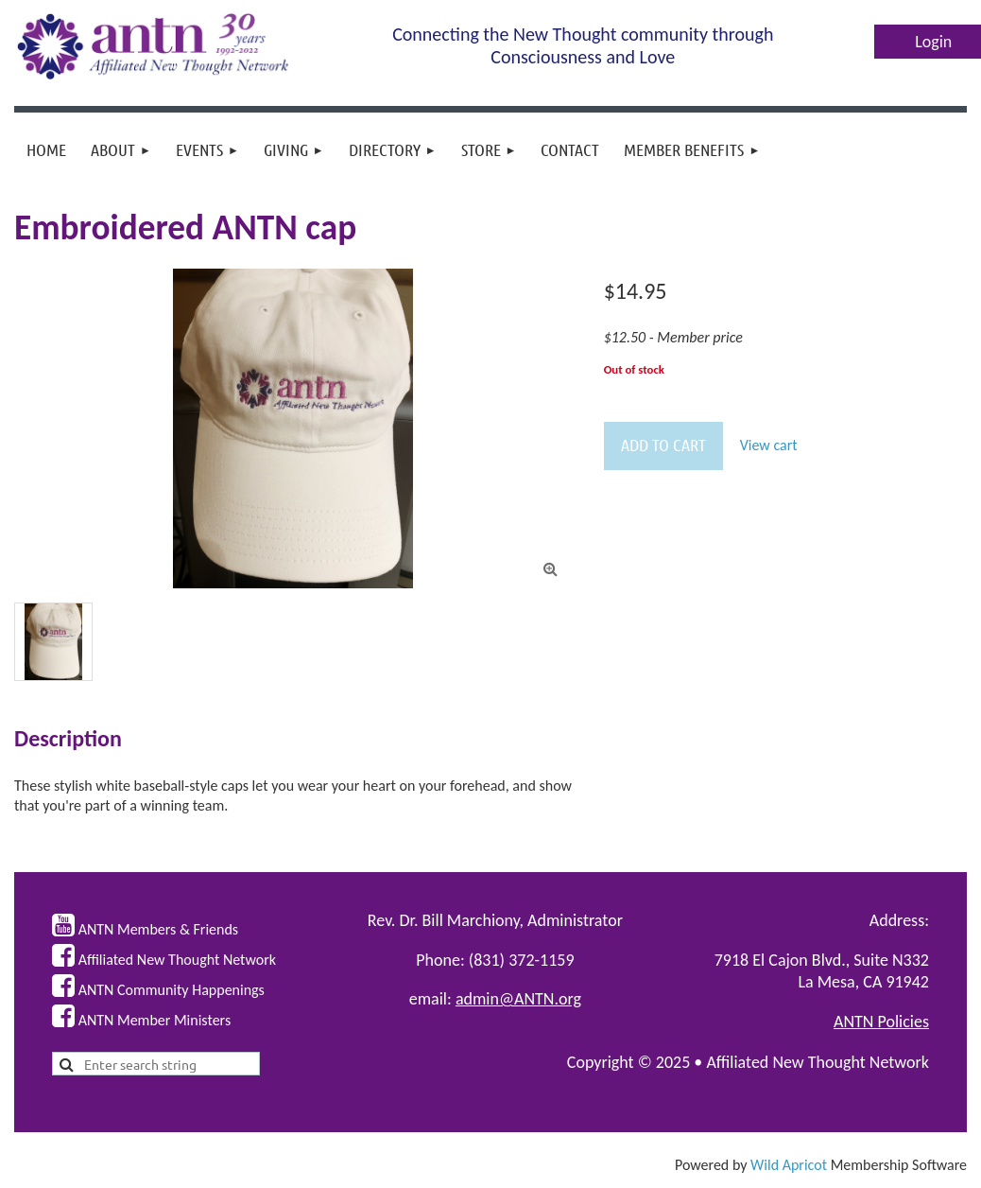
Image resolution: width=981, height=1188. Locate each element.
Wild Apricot (788, 1165)
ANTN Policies (881, 1021)
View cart (769, 445)
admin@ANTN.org (518, 998)
